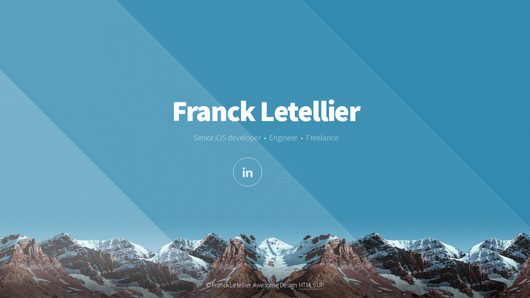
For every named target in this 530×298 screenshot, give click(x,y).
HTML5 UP (311, 285)
